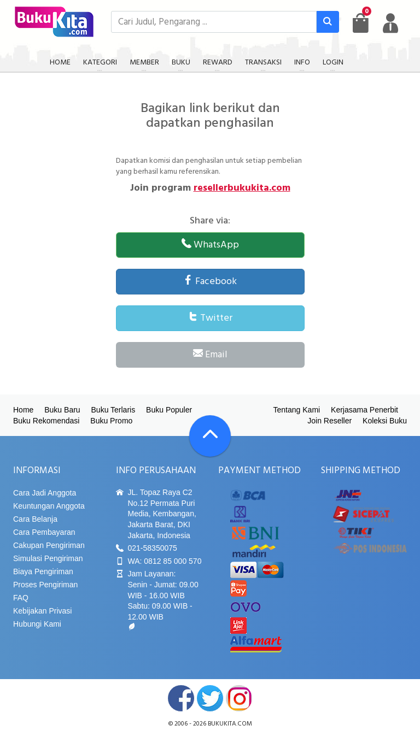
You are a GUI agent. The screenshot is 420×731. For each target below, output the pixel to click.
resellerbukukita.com (242, 188)
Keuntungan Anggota (49, 506)
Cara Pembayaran (44, 532)
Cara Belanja (35, 519)
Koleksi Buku (385, 420)
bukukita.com (230, 724)
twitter (210, 698)
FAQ (20, 597)
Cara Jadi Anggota (44, 492)
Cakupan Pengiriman (49, 545)
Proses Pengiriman (45, 584)
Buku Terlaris (113, 409)
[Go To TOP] (210, 436)
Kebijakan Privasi (42, 610)
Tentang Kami (296, 409)
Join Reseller (329, 420)
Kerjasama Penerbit (364, 409)
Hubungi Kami (37, 624)
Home (23, 409)
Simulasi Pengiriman (48, 558)
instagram (239, 698)
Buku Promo (111, 420)
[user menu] (390, 23)
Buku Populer (169, 409)
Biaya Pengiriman (43, 571)
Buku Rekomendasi (46, 420)
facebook (181, 698)
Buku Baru (62, 409)
